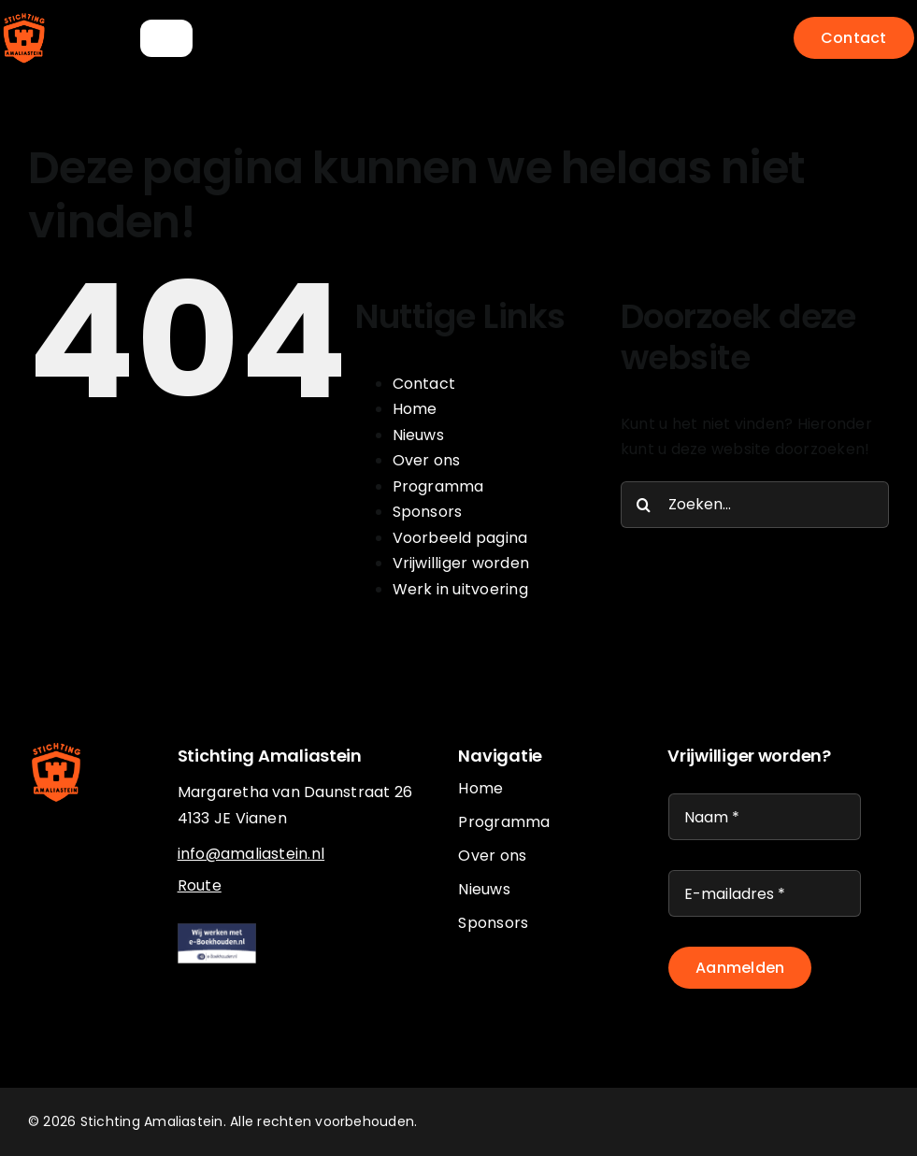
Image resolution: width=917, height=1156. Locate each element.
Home (415, 409)
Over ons (427, 460)
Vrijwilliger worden (461, 563)
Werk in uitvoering (460, 589)
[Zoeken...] (755, 504)
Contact (424, 383)
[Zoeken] (644, 504)
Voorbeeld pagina (460, 538)
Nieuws (418, 435)
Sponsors (428, 511)
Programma (438, 486)
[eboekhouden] (217, 930)
